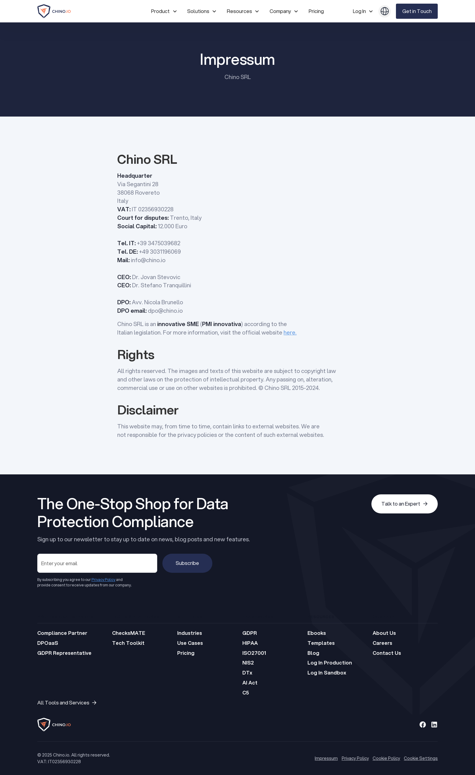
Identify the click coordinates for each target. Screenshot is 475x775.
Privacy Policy (355, 758)
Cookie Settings (421, 758)
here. (290, 332)
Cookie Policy (386, 758)
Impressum (326, 758)
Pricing (316, 11)
